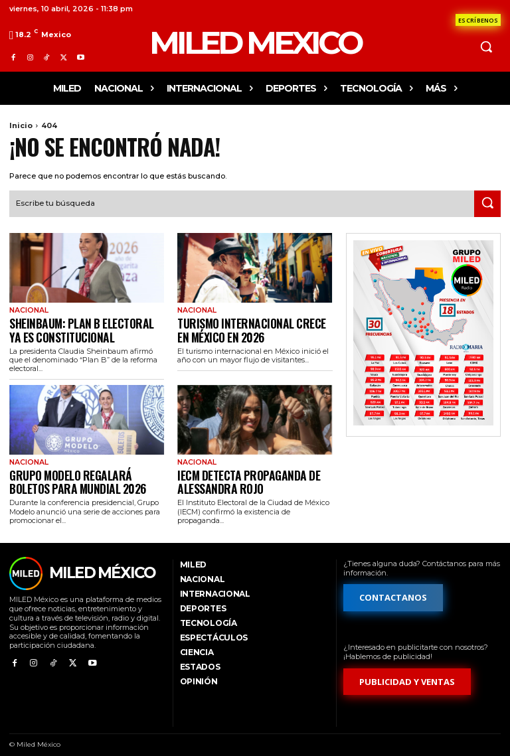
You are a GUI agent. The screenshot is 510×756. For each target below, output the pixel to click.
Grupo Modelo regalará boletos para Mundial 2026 (81, 473)
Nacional (27, 310)
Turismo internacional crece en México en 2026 (246, 326)
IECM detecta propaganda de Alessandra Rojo (239, 473)
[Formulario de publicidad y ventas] (407, 671)
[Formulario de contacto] (478, 20)
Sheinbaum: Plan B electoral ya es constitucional (83, 326)
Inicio (21, 125)
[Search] (487, 202)
